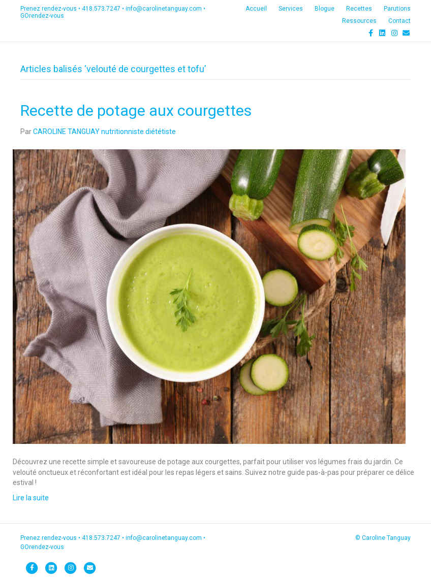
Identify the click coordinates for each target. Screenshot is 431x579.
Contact (399, 20)
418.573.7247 (101, 8)
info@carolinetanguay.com (164, 8)
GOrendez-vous (42, 15)
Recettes (359, 8)
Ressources (359, 20)
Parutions (397, 8)
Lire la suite (31, 498)
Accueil (256, 8)
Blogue (324, 8)
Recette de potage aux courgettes (136, 110)
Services (291, 8)
